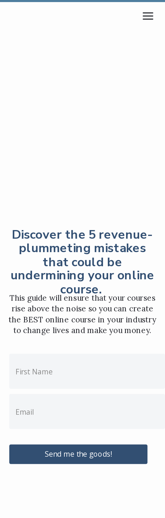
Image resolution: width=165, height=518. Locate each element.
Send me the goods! (78, 454)
